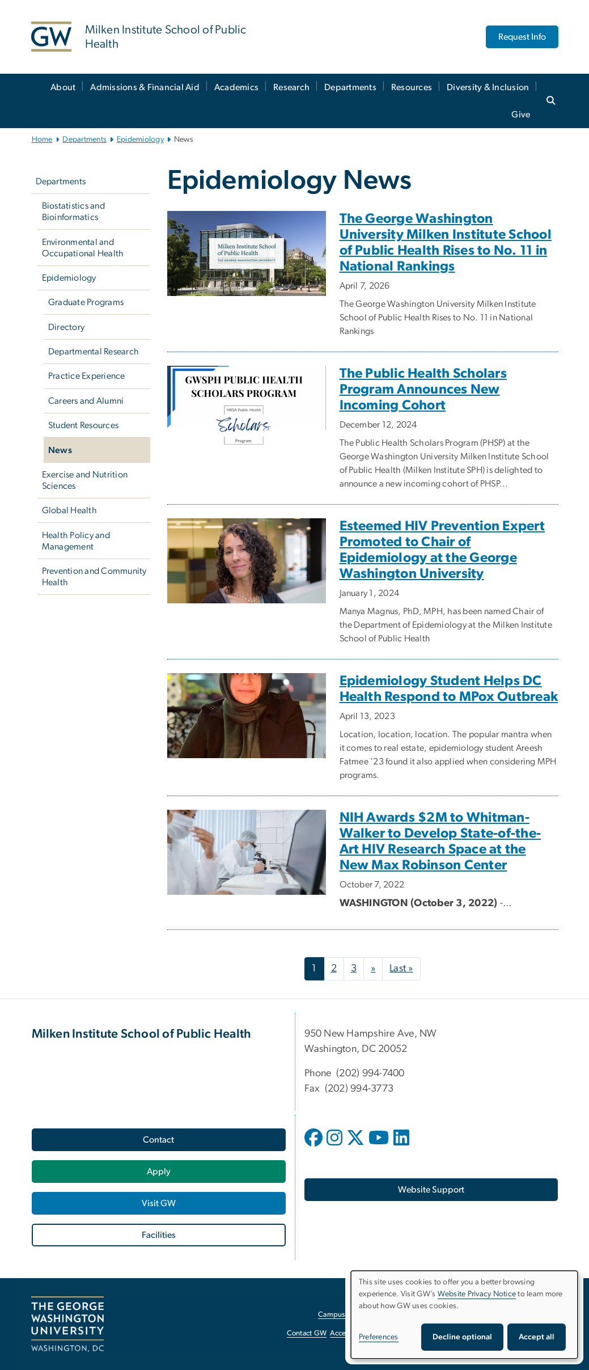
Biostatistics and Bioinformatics (73, 211)
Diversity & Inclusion (488, 87)
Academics (236, 87)
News (60, 450)
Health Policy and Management (76, 541)
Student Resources (83, 425)
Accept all (536, 1337)
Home (42, 139)
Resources (411, 87)
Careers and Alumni (86, 400)
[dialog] (464, 1315)
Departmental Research (93, 351)
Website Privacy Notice (477, 1294)
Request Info (522, 36)
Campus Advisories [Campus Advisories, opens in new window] (349, 1314)
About (62, 87)
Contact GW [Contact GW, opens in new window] (307, 1333)
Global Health (69, 510)
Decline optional (462, 1337)
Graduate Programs (86, 302)
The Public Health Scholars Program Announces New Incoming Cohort (423, 389)
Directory (66, 327)
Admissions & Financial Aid (145, 87)
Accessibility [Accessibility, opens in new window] (350, 1333)
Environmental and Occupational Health (83, 248)
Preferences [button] (379, 1337)
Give (520, 114)
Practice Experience (86, 375)
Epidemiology (140, 139)
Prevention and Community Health (94, 576)
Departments (350, 87)
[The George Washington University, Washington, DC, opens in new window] (67, 1324)
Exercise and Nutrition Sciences (85, 480)
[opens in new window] (314, 1146)
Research (291, 87)
